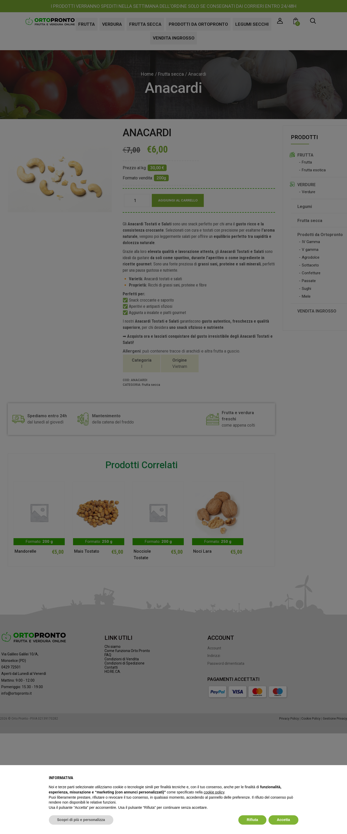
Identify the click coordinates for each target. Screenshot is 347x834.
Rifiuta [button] (252, 820)
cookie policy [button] (214, 792)
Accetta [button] (283, 820)
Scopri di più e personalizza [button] (81, 820)
